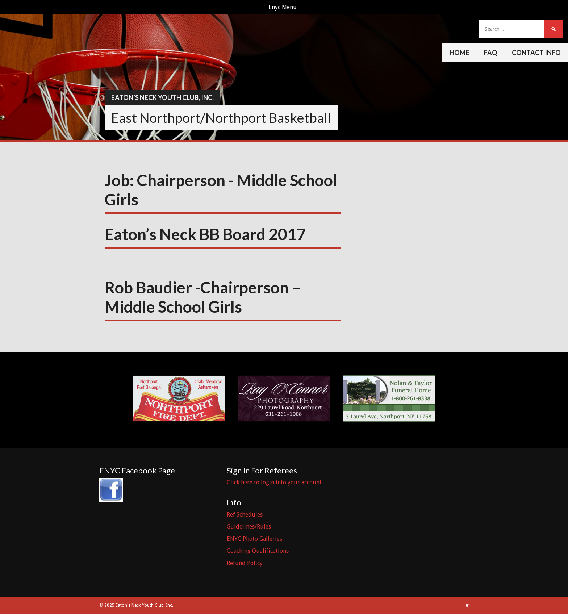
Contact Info (536, 53)
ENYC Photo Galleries (254, 538)
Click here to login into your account (274, 482)
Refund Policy (245, 563)
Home (459, 53)
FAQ (490, 53)
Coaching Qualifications (258, 550)
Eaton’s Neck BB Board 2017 (205, 234)
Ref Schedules (245, 514)
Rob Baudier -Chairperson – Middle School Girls (203, 297)
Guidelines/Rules (249, 526)
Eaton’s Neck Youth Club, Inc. (162, 97)
